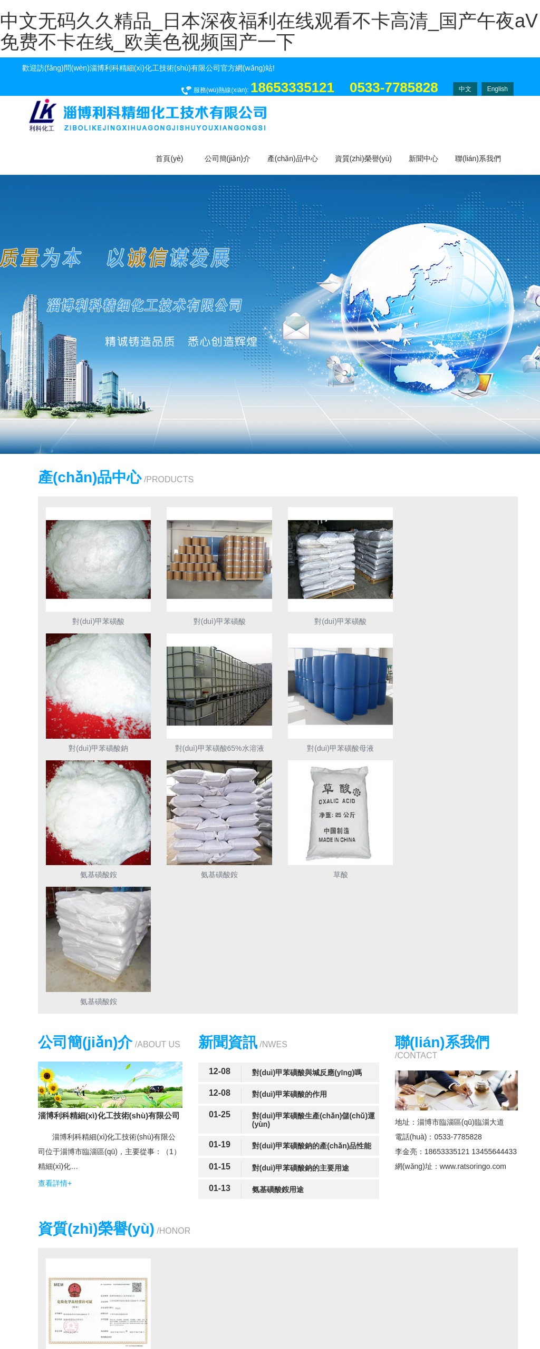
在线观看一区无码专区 (265, 1344)
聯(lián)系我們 (478, 158)
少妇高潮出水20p (332, 1344)
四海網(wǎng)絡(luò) (480, 1307)
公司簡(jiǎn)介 (227, 158)
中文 (465, 89)
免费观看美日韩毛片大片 (185, 1344)
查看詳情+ (55, 1053)
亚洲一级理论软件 (112, 1344)
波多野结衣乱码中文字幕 (40, 1344)
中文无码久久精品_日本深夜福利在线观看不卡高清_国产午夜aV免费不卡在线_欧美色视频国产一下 (269, 31)
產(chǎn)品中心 (292, 158)
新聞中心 (423, 158)
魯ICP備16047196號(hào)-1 (364, 1307)
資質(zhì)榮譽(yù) (363, 158)
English (497, 89)
